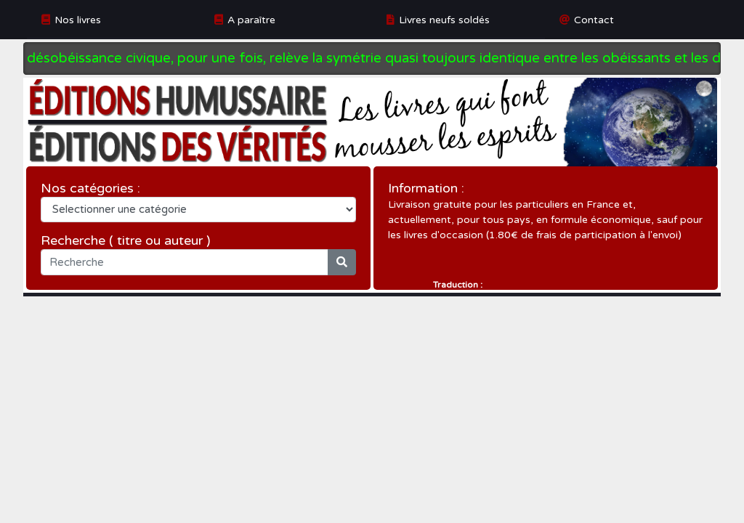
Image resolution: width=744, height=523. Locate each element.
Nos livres (77, 20)
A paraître (251, 20)
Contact (594, 20)
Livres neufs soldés (444, 20)
